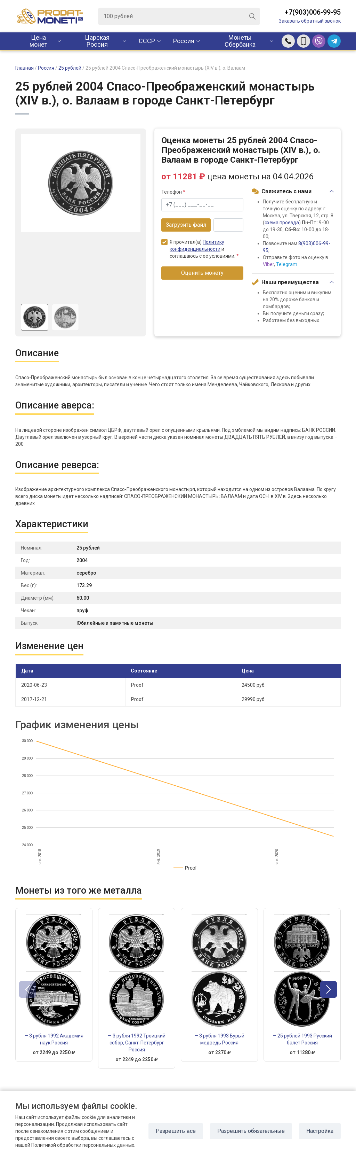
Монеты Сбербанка (240, 41)
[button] (328, 989)
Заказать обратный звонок (310, 21)
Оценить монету (202, 273)
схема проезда (282, 222)
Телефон (173, 192)
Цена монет (38, 41)
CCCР (147, 41)
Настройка (319, 1131)
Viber (268, 264)
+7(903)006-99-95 (313, 12)
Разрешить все (176, 1131)
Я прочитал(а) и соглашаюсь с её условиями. (200, 249)
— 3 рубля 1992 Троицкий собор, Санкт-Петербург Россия (136, 1042)
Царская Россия (97, 41)
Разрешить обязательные (251, 1131)
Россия (183, 41)
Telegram (286, 264)
